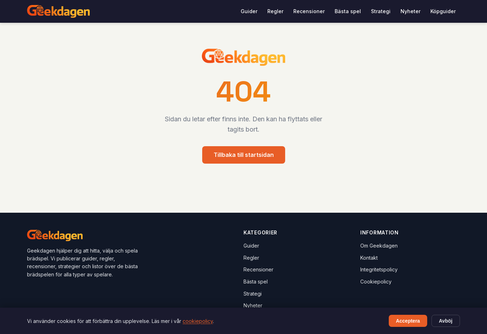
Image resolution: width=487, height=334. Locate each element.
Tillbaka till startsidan (244, 154)
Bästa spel (348, 11)
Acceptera (408, 321)
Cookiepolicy (376, 282)
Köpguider (443, 11)
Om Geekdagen (379, 246)
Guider (249, 11)
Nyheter (410, 11)
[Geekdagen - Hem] (58, 11)
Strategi (381, 11)
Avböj (445, 321)
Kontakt (369, 258)
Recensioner (309, 11)
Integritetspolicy (379, 269)
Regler (275, 11)
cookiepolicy (198, 321)
